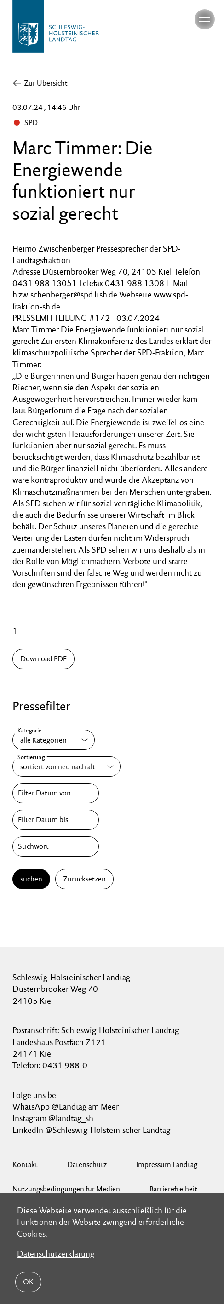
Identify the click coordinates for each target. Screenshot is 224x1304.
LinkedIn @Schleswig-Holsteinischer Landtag (91, 1130)
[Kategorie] (53, 740)
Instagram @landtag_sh (53, 1118)
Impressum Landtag (166, 1164)
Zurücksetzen (84, 879)
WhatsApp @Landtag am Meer (65, 1106)
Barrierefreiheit (173, 1188)
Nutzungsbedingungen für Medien (66, 1188)
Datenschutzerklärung (55, 1253)
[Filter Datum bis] (55, 820)
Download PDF (43, 658)
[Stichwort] (55, 846)
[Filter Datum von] (55, 793)
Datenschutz (87, 1164)
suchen (31, 879)
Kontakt (25, 1164)
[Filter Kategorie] (53, 740)
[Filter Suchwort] (55, 846)
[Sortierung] (66, 766)
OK (28, 1281)
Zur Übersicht (46, 83)
